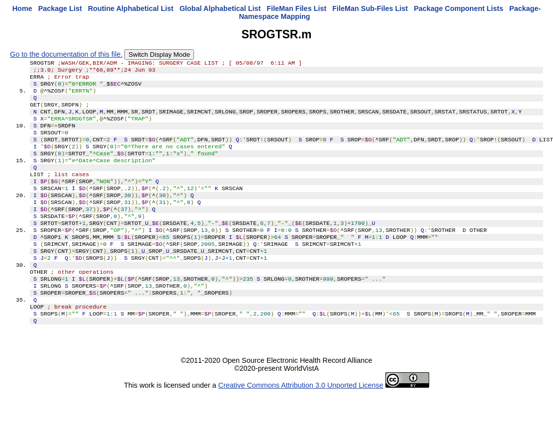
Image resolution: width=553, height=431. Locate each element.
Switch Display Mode (159, 54)
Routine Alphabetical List (131, 8)
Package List (60, 8)
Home (22, 8)
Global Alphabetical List (220, 8)
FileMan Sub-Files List (370, 8)
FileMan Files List (296, 8)
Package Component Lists (458, 8)
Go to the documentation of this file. (66, 54)
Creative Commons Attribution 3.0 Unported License (300, 423)
